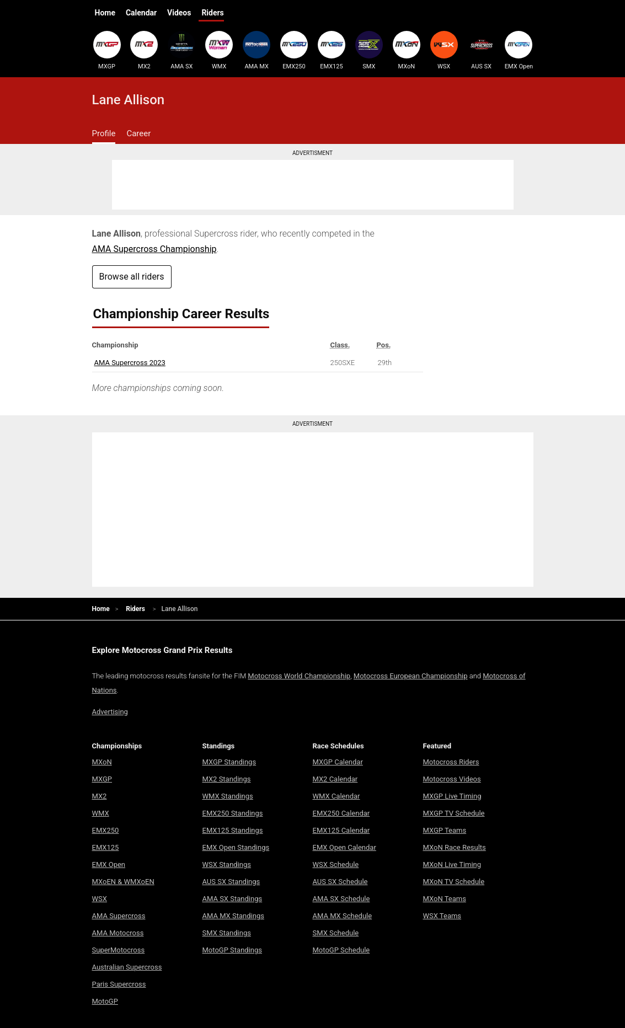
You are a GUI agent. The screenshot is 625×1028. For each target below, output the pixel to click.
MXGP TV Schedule (454, 813)
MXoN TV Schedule (454, 881)
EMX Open (518, 50)
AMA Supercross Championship (154, 249)
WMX (219, 50)
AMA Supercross (119, 916)
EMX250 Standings (232, 813)
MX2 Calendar (335, 779)
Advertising (110, 712)
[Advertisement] (313, 185)
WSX (444, 50)
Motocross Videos (452, 779)
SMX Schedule (336, 933)
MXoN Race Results (454, 847)
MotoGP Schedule (341, 950)
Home (105, 12)
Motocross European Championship (411, 676)
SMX (369, 50)
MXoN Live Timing (452, 864)
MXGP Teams (445, 830)
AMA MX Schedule (342, 916)
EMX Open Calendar (344, 847)
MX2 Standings (226, 779)
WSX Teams (442, 916)
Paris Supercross (119, 984)
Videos (179, 12)
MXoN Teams (444, 899)
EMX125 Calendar (341, 830)
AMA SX (181, 50)
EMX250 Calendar (341, 813)
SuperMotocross (118, 950)
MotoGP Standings (232, 950)
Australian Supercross (127, 967)
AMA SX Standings (232, 899)
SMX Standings (226, 933)
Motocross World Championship (299, 676)
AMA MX (256, 50)
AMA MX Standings (233, 916)
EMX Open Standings (236, 847)
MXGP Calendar (338, 762)
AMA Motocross (118, 933)
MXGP (107, 50)
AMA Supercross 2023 (129, 362)
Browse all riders (131, 276)
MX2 (144, 50)
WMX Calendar (336, 796)
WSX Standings (227, 864)
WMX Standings (227, 796)
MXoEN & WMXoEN (123, 881)
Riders (212, 12)
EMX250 (294, 50)
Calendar (141, 12)
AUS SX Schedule (340, 881)
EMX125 (331, 50)
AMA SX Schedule (341, 899)
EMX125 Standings (232, 830)
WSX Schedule (336, 864)
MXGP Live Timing (452, 796)
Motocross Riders (451, 762)
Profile (104, 133)
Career (138, 133)
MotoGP (105, 1001)
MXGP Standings (229, 762)
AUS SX (481, 50)
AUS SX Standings (231, 881)
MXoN (406, 50)
